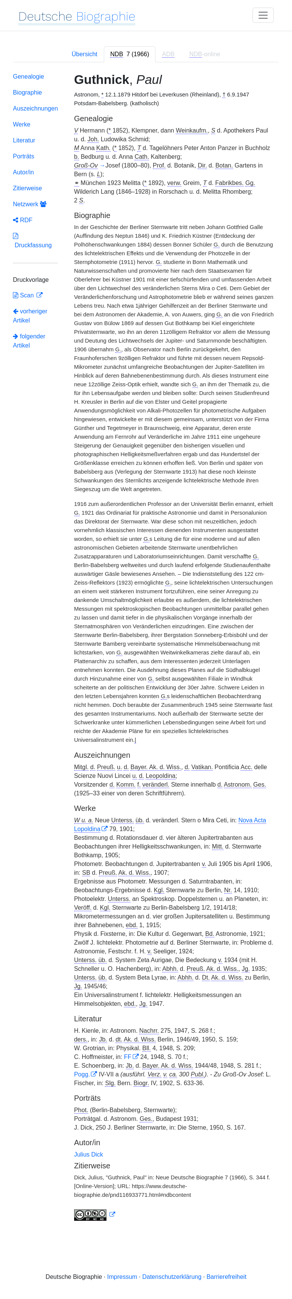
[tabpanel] (146, 648)
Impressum (122, 1277)
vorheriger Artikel (30, 316)
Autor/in (23, 172)
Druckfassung (32, 240)
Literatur (24, 140)
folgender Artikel (29, 341)
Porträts (23, 156)
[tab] (130, 54)
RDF (22, 220)
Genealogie (28, 76)
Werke (21, 124)
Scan (24, 295)
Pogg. (82, 1074)
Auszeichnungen (35, 108)
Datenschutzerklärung (172, 1277)
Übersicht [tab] (84, 54)
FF (128, 1057)
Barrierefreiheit (226, 1277)
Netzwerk (29, 204)
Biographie (27, 92)
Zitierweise (27, 188)
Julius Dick (88, 1154)
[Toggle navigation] (263, 15)
